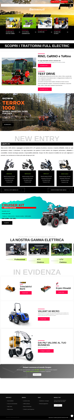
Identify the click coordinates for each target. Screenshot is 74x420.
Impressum (51, 417)
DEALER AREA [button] (64, 1)
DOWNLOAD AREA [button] (55, 1)
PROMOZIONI (26, 6)
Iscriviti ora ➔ (37, 374)
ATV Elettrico (40, 260)
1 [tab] (18, 86)
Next (34, 71)
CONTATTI (39, 6)
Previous (3, 71)
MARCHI (33, 6)
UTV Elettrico (63, 260)
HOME (7, 6)
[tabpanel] (19, 71)
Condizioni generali (57, 417)
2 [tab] (19, 86)
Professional (19, 259)
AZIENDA (13, 6)
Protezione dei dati (64, 417)
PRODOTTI (19, 6)
